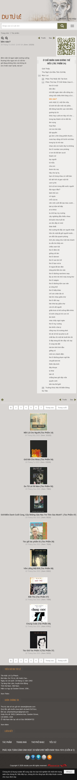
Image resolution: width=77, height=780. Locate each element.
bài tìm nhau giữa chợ (57, 297)
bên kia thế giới (55, 384)
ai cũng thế (53, 287)
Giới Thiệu (46, 69)
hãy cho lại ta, (54, 173)
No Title (45, 391)
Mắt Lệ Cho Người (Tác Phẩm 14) (38, 433)
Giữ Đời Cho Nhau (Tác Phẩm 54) (38, 459)
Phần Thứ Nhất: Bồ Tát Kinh (56, 79)
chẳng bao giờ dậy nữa (58, 377)
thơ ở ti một (53, 85)
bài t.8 (51, 374)
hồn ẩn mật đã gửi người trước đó (62, 233)
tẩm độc (52, 89)
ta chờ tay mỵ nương (57, 213)
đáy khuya (53, 367)
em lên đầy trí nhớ (56, 223)
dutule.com (28, 765)
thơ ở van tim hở (55, 260)
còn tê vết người (55, 307)
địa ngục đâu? (54, 189)
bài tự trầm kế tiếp (56, 206)
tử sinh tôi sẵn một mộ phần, (60, 106)
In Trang (2, 399)
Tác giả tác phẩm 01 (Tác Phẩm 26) (38, 542)
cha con (52, 166)
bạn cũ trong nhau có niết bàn (60, 176)
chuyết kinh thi (54, 361)
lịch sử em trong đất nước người (61, 186)
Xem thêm (5, 725)
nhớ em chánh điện (56, 354)
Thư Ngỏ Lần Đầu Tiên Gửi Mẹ (54, 72)
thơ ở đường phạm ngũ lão (59, 357)
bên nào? (53, 99)
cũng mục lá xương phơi (58, 330)
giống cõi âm (54, 253)
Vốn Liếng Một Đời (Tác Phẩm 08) (38, 568)
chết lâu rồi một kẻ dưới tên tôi (61, 337)
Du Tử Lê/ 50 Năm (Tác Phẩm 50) (38, 486)
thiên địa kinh (54, 364)
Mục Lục (45, 75)
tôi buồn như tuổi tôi (57, 220)
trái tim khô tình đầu (56, 347)
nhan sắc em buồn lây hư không (61, 146)
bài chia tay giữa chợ (57, 304)
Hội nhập (72, 19)
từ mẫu (51, 163)
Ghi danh (62, 19)
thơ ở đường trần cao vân (59, 283)
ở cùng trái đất (54, 344)
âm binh (52, 317)
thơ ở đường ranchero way (59, 273)
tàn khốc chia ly (55, 327)
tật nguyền (53, 132)
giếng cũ (52, 351)
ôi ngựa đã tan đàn (56, 267)
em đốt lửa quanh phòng (58, 236)
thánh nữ (52, 156)
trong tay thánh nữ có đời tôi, (60, 119)
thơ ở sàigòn (54, 280)
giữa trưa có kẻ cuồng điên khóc (61, 310)
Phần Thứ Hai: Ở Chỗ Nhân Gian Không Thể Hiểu (60, 82)
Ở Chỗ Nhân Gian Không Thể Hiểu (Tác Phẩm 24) (56, 62)
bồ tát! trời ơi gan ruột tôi (58, 179)
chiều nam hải (54, 247)
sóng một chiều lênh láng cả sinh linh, (62, 95)
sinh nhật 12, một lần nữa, (59, 102)
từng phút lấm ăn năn (57, 270)
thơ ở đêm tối (54, 250)
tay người (52, 159)
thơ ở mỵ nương (55, 324)
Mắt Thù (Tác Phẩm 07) (38, 597)
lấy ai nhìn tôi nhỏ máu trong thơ (61, 277)
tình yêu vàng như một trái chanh (61, 240)
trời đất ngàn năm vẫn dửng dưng (62, 92)
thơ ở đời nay (54, 300)
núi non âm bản (55, 129)
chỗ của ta (53, 200)
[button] (72, 26)
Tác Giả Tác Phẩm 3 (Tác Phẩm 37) (38, 651)
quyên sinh (53, 381)
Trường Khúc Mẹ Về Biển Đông (57, 388)
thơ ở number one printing (59, 149)
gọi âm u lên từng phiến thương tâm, (62, 136)
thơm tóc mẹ (54, 169)
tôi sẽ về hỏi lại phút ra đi (58, 334)
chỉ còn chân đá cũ (56, 294)
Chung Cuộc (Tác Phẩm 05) (38, 624)
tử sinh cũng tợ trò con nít (59, 314)
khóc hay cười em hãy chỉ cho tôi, (62, 116)
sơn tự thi (52, 183)
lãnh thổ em (53, 193)
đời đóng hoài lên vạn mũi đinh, (61, 109)
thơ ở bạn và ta (55, 263)
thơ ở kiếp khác (55, 290)
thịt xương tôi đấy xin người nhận (61, 230)
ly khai (51, 371)
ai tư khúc (53, 210)
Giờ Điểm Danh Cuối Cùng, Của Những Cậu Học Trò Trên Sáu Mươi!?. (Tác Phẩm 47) (38, 515)
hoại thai (52, 126)
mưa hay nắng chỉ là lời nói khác (61, 139)
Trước (43, 38)
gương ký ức (54, 112)
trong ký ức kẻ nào (56, 142)
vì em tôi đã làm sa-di (57, 153)
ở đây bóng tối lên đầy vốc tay (60, 341)
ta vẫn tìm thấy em (56, 243)
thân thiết (52, 226)
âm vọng (52, 122)
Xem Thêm (5, 694)
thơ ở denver (54, 257)
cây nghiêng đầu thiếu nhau (59, 216)
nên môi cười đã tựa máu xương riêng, (62, 203)
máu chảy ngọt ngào (57, 320)
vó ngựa (52, 196)
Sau (50, 38)
